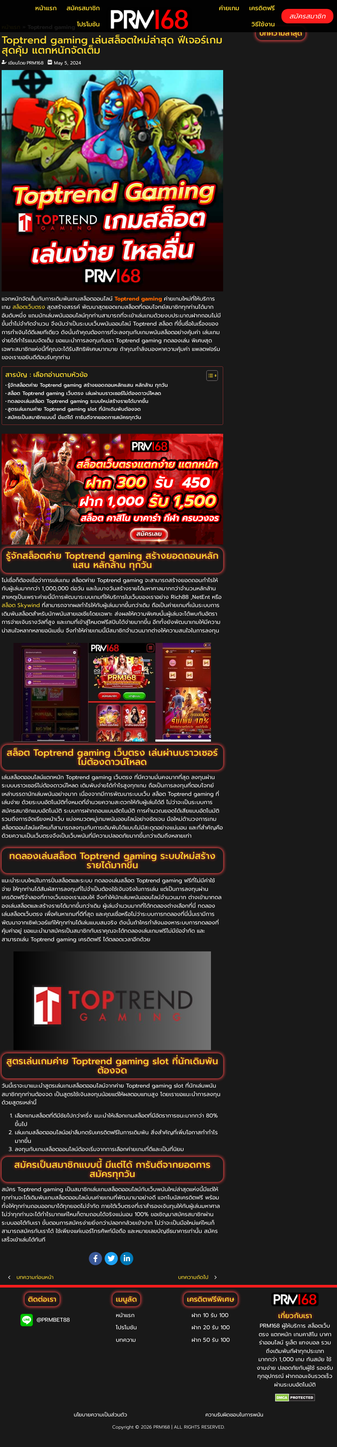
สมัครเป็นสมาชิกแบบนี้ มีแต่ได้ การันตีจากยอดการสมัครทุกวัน (74, 417)
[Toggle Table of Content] (208, 375)
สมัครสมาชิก (83, 8)
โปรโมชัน (88, 24)
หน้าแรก (46, 8)
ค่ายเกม (229, 8)
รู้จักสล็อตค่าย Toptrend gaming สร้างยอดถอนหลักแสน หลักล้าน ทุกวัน (88, 385)
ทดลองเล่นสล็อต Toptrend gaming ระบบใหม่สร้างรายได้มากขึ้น (78, 401)
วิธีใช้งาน (263, 24)
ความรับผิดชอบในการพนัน (234, 1415)
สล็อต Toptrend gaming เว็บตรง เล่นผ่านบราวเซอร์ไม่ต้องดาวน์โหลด (84, 393)
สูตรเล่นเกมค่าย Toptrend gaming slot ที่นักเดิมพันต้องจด (74, 409)
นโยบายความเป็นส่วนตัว (100, 1415)
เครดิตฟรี (262, 8)
